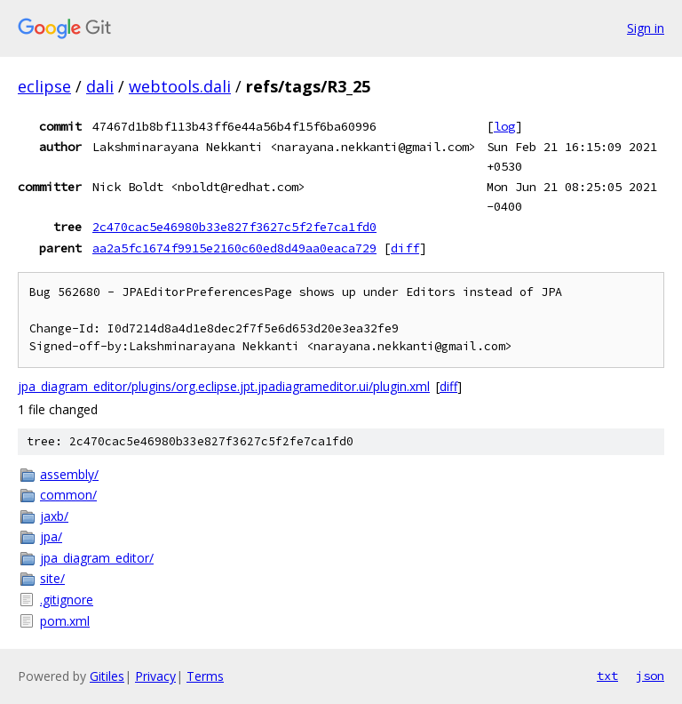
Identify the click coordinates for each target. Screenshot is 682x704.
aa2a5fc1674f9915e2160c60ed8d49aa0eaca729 (234, 248)
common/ (68, 494)
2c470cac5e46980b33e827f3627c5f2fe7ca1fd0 (234, 227)
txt (607, 676)
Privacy (155, 676)
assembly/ (69, 474)
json (650, 676)
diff (405, 248)
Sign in (645, 28)
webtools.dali (180, 86)
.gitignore (66, 599)
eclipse (44, 86)
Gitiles (107, 676)
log (504, 126)
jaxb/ (54, 516)
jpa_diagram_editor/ (97, 557)
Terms (205, 676)
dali (100, 86)
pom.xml (65, 620)
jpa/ (51, 536)
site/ (52, 578)
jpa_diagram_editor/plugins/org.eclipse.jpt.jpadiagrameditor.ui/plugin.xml (224, 386)
